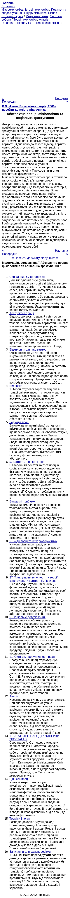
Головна (7, 22)
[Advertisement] (35, 59)
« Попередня (9, 100)
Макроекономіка (37, 16)
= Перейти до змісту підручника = (35, 258)
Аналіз (43, 19)
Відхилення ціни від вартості (28, 349)
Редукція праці (19, 422)
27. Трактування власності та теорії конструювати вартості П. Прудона (33, 579)
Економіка (8, 6)
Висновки (15, 385)
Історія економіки (37, 9)
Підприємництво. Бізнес (40, 12)
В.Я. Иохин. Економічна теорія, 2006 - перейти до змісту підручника (29, 108)
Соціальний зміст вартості (27, 276)
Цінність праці (19, 779)
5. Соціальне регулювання (27, 617)
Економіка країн (12, 16)
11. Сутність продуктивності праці (32, 656)
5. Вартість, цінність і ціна (26, 461)
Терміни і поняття (21, 818)
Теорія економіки (24, 19)
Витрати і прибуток (22, 501)
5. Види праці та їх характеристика (33, 541)
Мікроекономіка (12, 9)
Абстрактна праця (21, 313)
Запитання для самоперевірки (30, 851)
